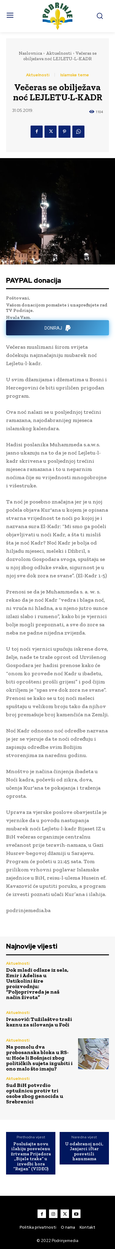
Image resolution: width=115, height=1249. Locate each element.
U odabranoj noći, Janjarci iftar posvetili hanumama (84, 1151)
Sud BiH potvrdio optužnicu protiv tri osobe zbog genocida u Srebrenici (34, 1093)
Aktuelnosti (59, 53)
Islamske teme (74, 75)
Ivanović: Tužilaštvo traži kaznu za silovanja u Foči (39, 1022)
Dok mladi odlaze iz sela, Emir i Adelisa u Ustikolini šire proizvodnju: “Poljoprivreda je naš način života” (37, 984)
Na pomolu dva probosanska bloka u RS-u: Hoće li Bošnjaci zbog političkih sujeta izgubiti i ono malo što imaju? (39, 1057)
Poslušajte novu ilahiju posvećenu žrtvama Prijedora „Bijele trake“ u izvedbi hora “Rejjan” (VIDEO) (31, 1156)
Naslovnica (30, 53)
